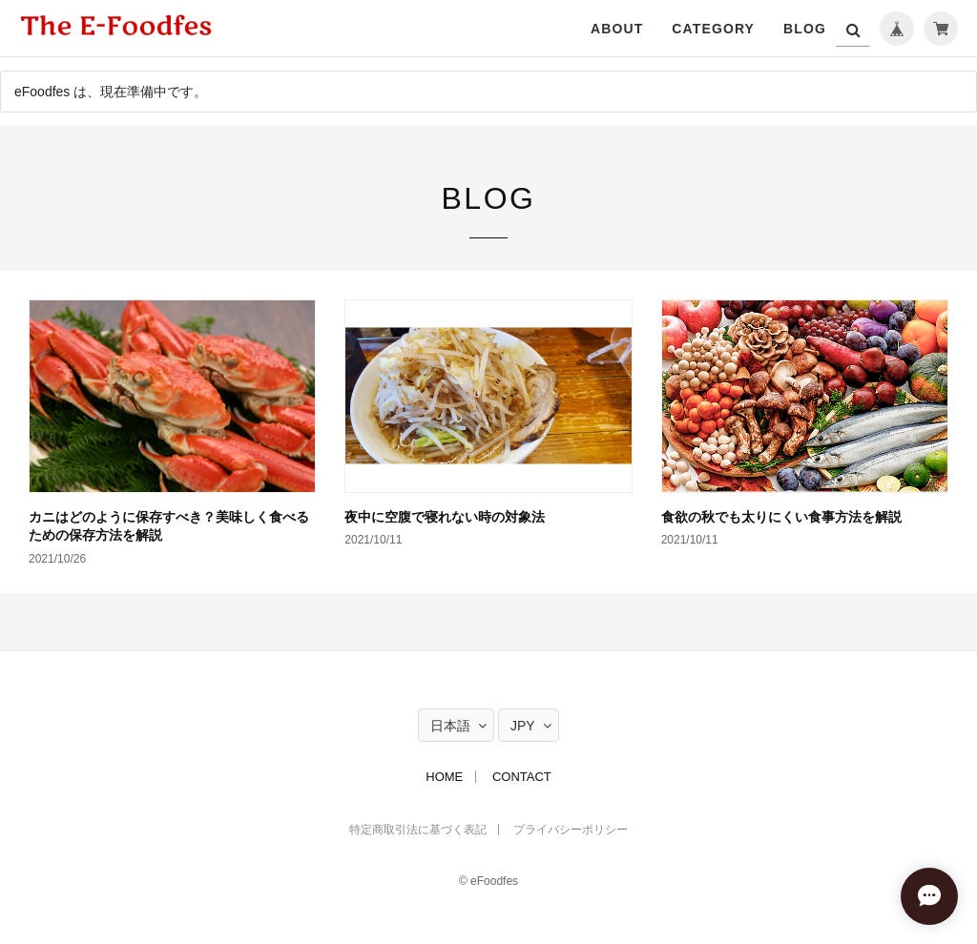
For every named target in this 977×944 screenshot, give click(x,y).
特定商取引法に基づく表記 (418, 829)
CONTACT (521, 776)
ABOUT (617, 28)
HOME (444, 776)
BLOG (804, 28)
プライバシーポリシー (570, 829)
